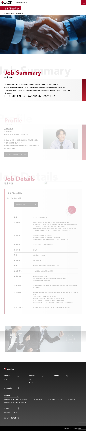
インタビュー (8, 408)
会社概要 (7, 395)
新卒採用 (7, 375)
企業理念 (24, 399)
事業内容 (56, 375)
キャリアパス (8, 388)
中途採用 (32, 375)
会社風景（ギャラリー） (57, 399)
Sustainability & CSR (19, 402)
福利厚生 (7, 402)
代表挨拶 (16, 399)
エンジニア (32, 382)
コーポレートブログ (10, 418)
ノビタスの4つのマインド (39, 399)
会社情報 (7, 399)
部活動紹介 (71, 399)
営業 (5, 379)
